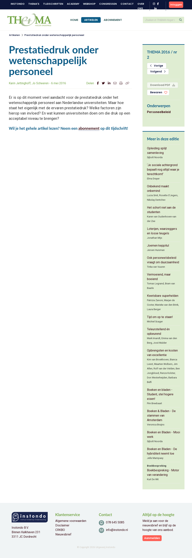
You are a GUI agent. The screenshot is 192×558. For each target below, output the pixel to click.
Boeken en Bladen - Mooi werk (163, 434)
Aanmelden (152, 538)
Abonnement (113, 20)
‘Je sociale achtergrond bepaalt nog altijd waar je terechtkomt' (163, 169)
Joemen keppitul (158, 245)
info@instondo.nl (117, 530)
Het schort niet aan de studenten (161, 210)
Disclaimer (62, 525)
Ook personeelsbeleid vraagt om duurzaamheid (163, 260)
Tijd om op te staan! (160, 317)
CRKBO (60, 530)
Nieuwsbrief (63, 534)
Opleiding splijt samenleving (157, 151)
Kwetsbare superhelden (162, 296)
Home (74, 20)
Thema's (33, 4)
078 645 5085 (115, 522)
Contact (127, 4)
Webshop (89, 4)
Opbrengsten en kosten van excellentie (162, 353)
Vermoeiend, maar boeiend (159, 277)
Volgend (158, 71)
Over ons (140, 6)
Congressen (108, 4)
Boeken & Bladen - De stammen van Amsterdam (161, 415)
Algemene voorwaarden (70, 521)
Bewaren (156, 92)
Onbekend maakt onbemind (158, 188)
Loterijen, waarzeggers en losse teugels (162, 231)
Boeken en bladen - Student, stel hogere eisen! (160, 394)
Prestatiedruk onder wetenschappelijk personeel (54, 35)
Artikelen (91, 20)
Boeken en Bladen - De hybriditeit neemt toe (162, 451)
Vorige (156, 66)
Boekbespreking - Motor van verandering (163, 472)
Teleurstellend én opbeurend (158, 331)
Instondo (18, 4)
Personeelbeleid (159, 112)
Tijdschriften (53, 4)
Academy (73, 4)
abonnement (88, 128)
